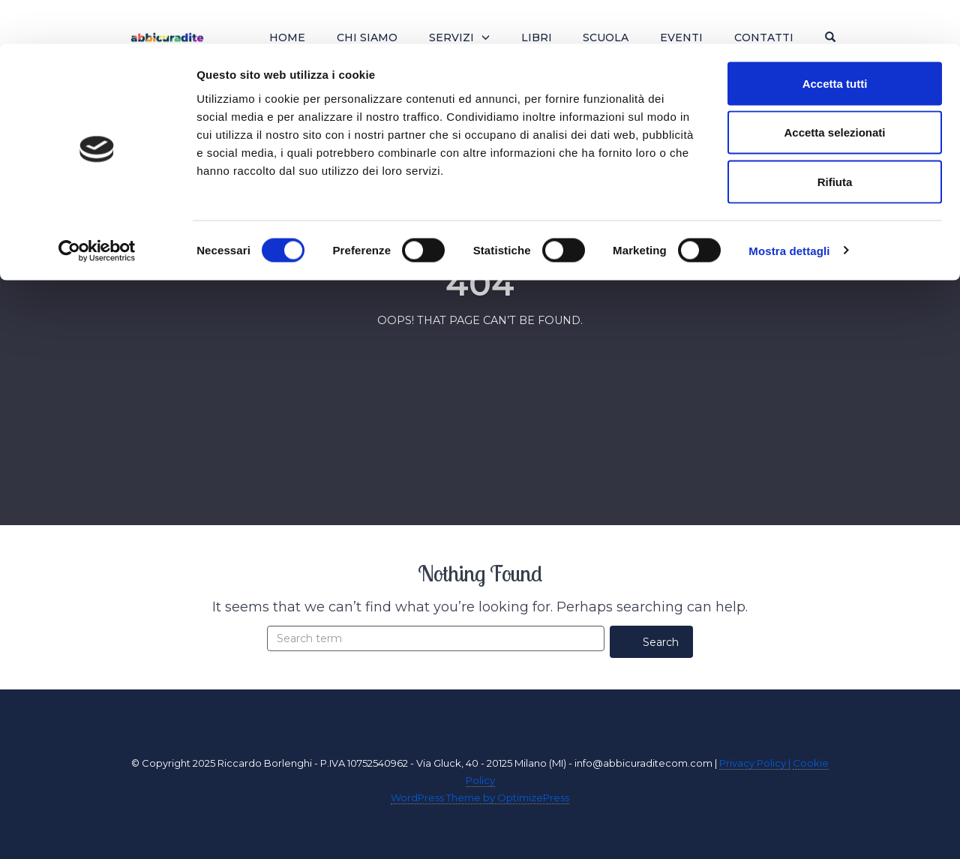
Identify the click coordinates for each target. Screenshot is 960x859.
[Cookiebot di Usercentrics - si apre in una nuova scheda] (97, 207)
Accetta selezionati (834, 89)
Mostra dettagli (789, 206)
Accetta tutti (835, 39)
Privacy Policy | (754, 763)
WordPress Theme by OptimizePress (480, 797)
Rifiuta (835, 137)
